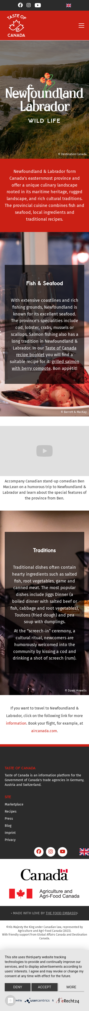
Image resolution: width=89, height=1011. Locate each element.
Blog (8, 826)
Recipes (11, 812)
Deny (17, 987)
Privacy (10, 840)
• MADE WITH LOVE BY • (44, 913)
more (71, 987)
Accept (44, 987)
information (16, 723)
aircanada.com (44, 731)
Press (9, 819)
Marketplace (14, 804)
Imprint (10, 833)
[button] (68, 5)
